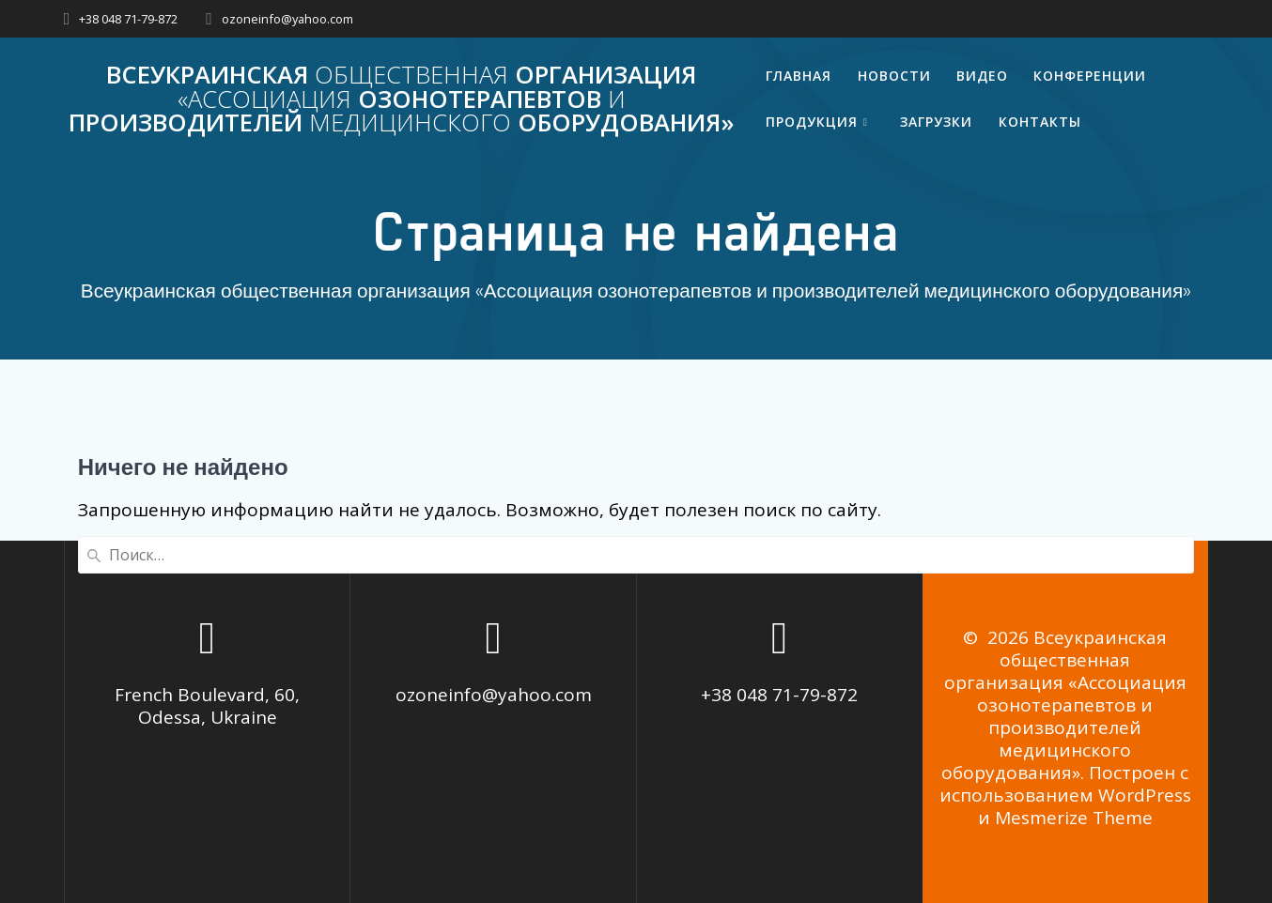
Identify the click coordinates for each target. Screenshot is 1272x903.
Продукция (812, 121)
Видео (982, 75)
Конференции (1089, 75)
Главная (798, 75)
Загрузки (936, 121)
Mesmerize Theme (1074, 817)
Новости (894, 75)
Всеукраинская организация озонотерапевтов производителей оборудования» (402, 99)
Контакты (1040, 121)
